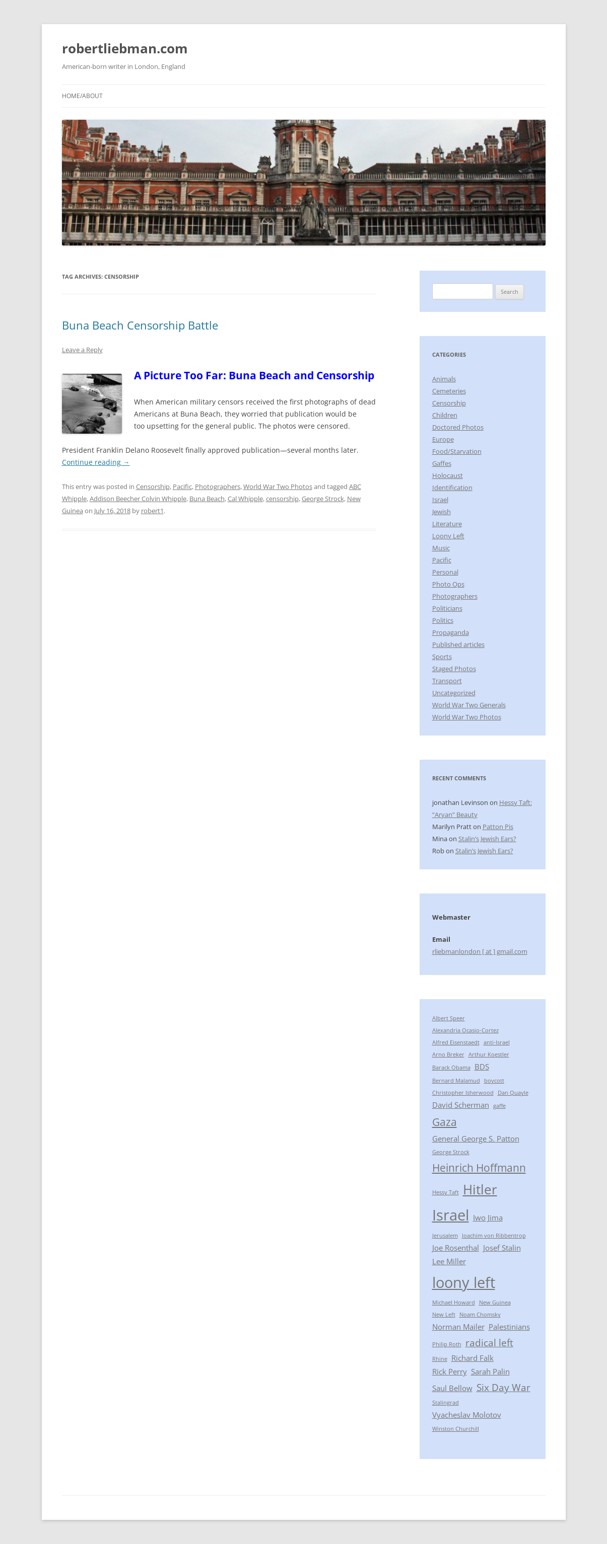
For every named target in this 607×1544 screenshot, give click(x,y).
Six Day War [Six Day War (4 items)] (503, 1387)
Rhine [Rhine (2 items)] (439, 1358)
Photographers (217, 486)
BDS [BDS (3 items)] (482, 1067)
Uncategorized (454, 692)
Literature (447, 523)
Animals (444, 378)
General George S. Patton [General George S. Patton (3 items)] (475, 1138)
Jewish (441, 511)
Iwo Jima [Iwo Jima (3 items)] (488, 1217)
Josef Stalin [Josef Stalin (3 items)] (502, 1248)
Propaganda (450, 632)
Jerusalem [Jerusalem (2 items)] (445, 1235)
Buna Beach (207, 498)
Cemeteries (449, 390)
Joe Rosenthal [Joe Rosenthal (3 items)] (455, 1248)
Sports (442, 656)
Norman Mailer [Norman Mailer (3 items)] (458, 1327)
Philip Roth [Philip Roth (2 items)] (446, 1344)
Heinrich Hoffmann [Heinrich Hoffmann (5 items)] (479, 1167)
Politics (442, 620)
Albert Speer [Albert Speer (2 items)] (448, 1018)
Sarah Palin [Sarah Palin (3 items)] (490, 1371)
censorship (282, 498)
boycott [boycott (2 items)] (494, 1080)
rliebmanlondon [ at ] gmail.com (479, 951)
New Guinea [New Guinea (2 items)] (495, 1302)
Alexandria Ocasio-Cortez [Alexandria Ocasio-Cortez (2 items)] (465, 1030)
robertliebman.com (125, 48)
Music (441, 547)
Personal (445, 572)
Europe (443, 439)
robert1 (152, 510)
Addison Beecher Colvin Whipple (138, 498)
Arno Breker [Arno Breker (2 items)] (448, 1054)
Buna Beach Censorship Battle (140, 325)
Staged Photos (454, 668)
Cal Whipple (245, 498)
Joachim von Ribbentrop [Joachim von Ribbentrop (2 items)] (494, 1235)
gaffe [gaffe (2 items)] (499, 1105)
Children (444, 415)
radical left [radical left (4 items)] (489, 1342)
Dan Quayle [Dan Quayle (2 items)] (513, 1092)
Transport (447, 680)
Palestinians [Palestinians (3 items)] (509, 1327)
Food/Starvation (457, 451)
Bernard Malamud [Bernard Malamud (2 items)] (456, 1080)
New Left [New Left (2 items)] (443, 1314)
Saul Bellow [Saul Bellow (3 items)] (452, 1388)
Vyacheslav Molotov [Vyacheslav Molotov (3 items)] (466, 1415)
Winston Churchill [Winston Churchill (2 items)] (455, 1428)
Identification (452, 487)
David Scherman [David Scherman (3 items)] (460, 1105)
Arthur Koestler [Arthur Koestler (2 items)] (488, 1054)
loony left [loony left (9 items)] (463, 1282)
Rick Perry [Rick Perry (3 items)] (449, 1371)
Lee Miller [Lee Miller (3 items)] (449, 1261)
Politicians (447, 608)
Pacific (182, 486)
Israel (440, 499)
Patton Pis (498, 826)
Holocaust (447, 475)
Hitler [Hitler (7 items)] (480, 1189)
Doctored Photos (458, 427)
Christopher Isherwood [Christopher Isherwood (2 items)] (463, 1092)
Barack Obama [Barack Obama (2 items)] (451, 1067)
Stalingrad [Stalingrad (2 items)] (445, 1402)
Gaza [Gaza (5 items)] (444, 1121)
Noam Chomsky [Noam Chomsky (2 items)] (480, 1314)
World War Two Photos (277, 486)
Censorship (153, 486)
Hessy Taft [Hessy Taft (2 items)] (445, 1192)
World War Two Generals (469, 704)
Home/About (82, 96)
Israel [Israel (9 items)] (450, 1215)
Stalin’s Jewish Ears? (487, 838)
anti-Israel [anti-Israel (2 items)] (497, 1042)
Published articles (458, 644)
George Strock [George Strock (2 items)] (450, 1152)
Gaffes (441, 463)
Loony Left (448, 535)
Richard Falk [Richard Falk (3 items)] (472, 1358)
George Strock (323, 498)
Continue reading (96, 462)
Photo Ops (448, 584)
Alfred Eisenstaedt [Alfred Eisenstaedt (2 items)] (456, 1042)
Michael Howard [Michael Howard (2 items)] (453, 1302)
